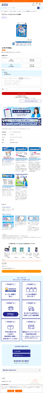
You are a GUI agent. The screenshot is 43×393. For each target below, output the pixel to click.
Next (31, 28)
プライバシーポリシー (13, 387)
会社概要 (3, 378)
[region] (21, 389)
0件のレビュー (4, 17)
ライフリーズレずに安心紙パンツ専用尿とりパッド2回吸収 (29, 253)
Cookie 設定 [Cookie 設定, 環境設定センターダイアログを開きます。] (11, 390)
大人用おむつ (6, 11)
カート (36, 4)
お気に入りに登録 (28, 40)
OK (18, 390)
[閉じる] (41, 386)
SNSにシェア (31, 40)
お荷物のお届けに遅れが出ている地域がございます (21, 1)
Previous (11, 28)
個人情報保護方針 (5, 384)
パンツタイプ (19, 11)
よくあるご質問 (17, 351)
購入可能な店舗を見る (30, 101)
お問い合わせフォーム (18, 355)
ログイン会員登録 (33, 4)
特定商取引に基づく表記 (6, 381)
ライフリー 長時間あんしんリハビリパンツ (29, 11)
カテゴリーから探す (12, 11)
